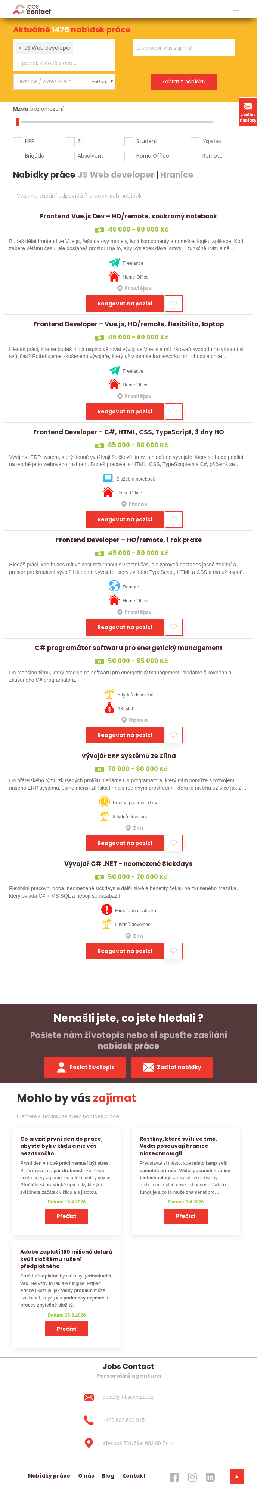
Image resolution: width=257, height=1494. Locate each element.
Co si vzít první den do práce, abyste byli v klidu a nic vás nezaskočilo (61, 1146)
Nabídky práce (49, 1475)
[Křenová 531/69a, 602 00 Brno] (128, 1443)
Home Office (152, 155)
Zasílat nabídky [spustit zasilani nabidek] (172, 1067)
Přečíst (67, 1216)
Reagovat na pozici (124, 303)
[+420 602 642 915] (128, 1420)
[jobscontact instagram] (192, 1477)
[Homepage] (32, 8)
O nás (86, 1475)
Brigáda (34, 155)
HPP (29, 141)
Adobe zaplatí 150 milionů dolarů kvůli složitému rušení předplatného (66, 1259)
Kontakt (134, 1475)
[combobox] (64, 55)
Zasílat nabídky (248, 111)
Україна (211, 141)
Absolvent (90, 155)
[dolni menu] (237, 1476)
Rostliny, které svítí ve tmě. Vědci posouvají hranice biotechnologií (178, 1146)
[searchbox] (59, 63)
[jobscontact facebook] (174, 1477)
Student (146, 141)
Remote (212, 155)
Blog (108, 1475)
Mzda (20, 108)
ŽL (80, 141)
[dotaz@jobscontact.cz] (128, 1397)
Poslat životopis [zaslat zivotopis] (85, 1067)
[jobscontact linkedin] (210, 1477)
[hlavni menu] (236, 9)
